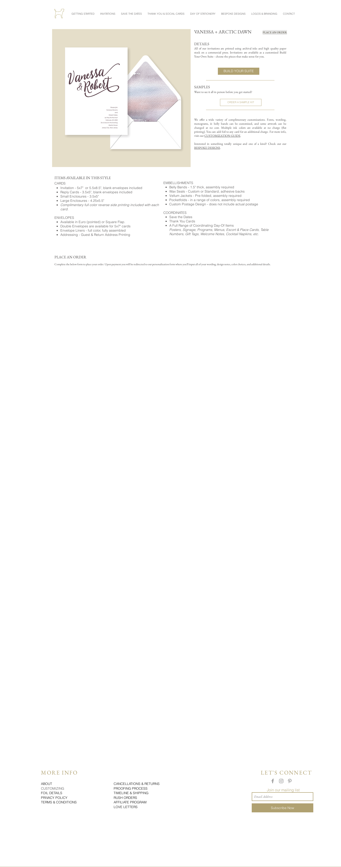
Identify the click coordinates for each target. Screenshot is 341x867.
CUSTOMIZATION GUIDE (222, 136)
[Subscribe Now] (282, 807)
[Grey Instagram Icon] (281, 781)
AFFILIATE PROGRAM (130, 802)
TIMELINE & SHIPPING (131, 793)
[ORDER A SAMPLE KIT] (240, 102)
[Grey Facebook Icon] (273, 781)
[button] (83, 11)
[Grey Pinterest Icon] (290, 781)
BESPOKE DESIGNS (207, 148)
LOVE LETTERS (126, 807)
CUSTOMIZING (52, 788)
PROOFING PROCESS (131, 788)
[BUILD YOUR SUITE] (238, 71)
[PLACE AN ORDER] (275, 32)
